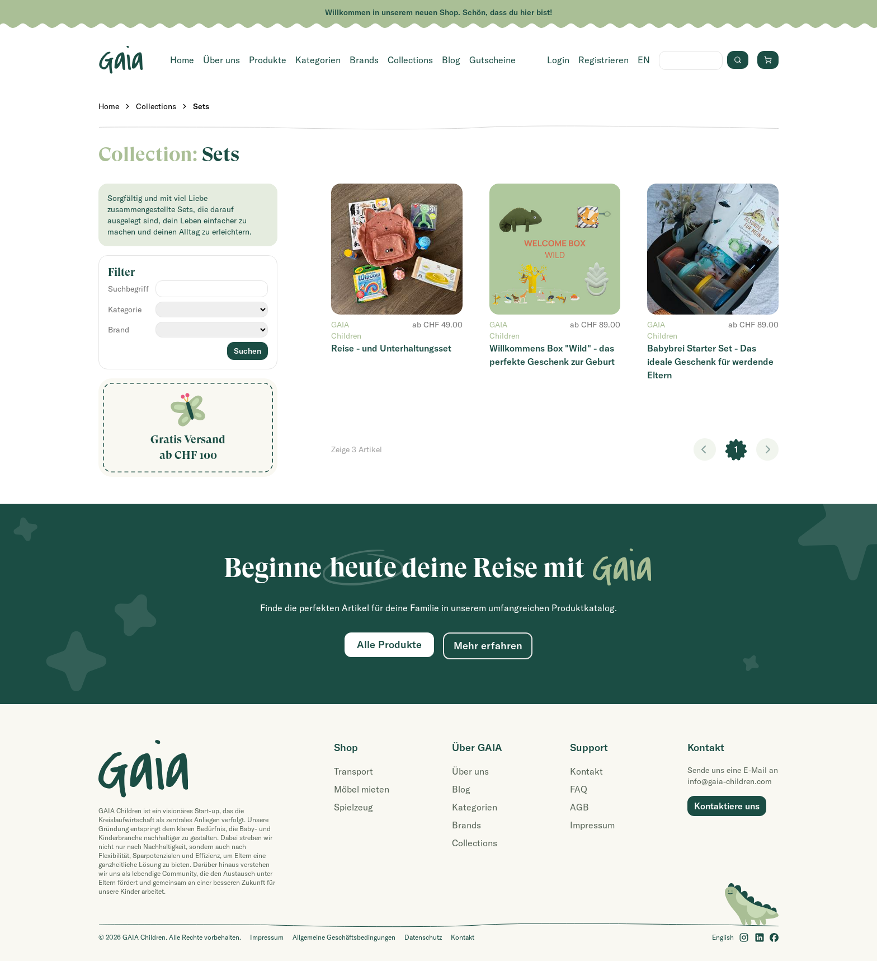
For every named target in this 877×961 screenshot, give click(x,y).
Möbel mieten (361, 789)
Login (558, 59)
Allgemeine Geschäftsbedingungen (344, 937)
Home (182, 59)
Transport (353, 771)
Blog (451, 59)
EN (644, 59)
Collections (410, 59)
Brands (364, 59)
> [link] (767, 449)
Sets (201, 106)
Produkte (267, 59)
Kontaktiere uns (727, 806)
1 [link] (736, 449)
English (723, 937)
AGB (579, 807)
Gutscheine (492, 59)
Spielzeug (353, 807)
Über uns (221, 59)
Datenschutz (423, 937)
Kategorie (125, 309)
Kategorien (318, 59)
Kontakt (586, 771)
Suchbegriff (128, 289)
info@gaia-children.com (729, 781)
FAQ (578, 789)
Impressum (592, 825)
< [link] (705, 449)
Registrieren (603, 59)
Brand (118, 330)
